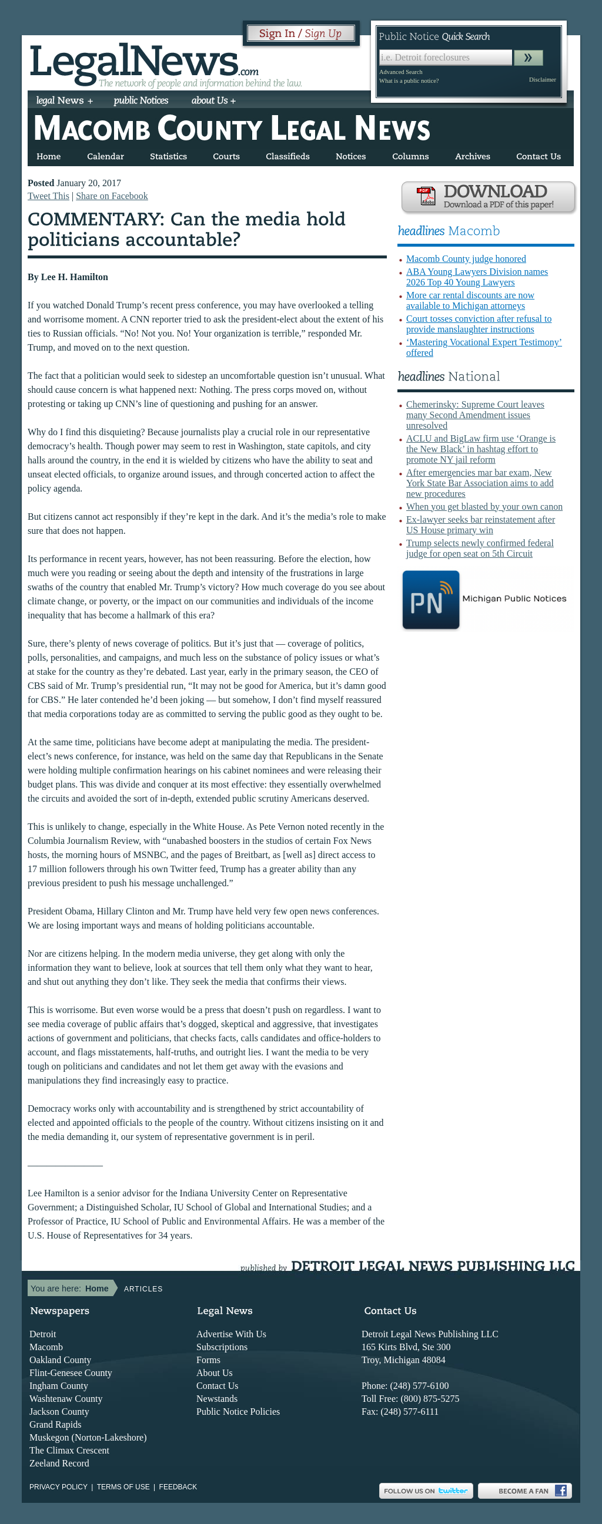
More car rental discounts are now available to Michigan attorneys (470, 300)
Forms (208, 1360)
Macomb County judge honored (466, 259)
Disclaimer (542, 79)
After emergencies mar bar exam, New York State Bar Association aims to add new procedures (480, 483)
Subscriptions (222, 1347)
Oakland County (60, 1360)
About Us (214, 1373)
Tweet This (48, 196)
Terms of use (123, 1487)
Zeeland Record (59, 1463)
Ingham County (58, 1386)
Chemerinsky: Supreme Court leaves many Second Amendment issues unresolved (475, 414)
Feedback (178, 1487)
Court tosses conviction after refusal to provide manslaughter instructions (479, 324)
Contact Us (217, 1386)
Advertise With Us (231, 1334)
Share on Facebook (112, 196)
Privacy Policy (58, 1487)
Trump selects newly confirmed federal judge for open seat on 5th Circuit (480, 548)
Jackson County (59, 1412)
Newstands (217, 1399)
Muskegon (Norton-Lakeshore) (88, 1437)
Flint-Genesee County (70, 1373)
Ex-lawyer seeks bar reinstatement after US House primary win (480, 524)
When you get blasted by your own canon (484, 507)
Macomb (46, 1347)
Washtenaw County (65, 1399)
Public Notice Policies (238, 1412)
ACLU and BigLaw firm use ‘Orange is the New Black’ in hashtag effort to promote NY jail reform (481, 449)
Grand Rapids (55, 1424)
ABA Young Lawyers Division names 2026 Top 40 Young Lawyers (477, 277)
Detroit (42, 1334)
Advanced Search (401, 72)
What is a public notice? (409, 81)
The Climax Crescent (69, 1450)
